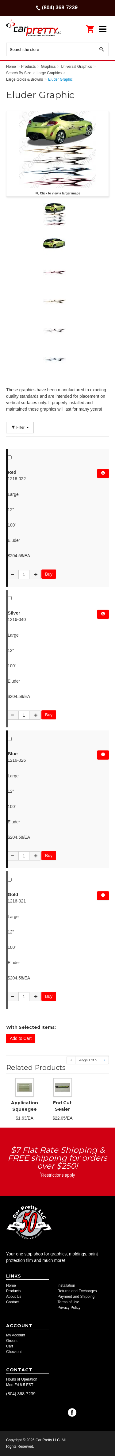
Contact (12, 1302)
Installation (66, 1285)
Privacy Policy (69, 1307)
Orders (11, 1341)
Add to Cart (21, 1038)
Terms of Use (68, 1302)
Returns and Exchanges (77, 1291)
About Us (13, 1296)
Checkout (14, 1352)
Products (13, 1291)
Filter (20, 427)
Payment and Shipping (76, 1296)
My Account (15, 1335)
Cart (9, 1346)
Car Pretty (33, 29)
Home (11, 1285)
